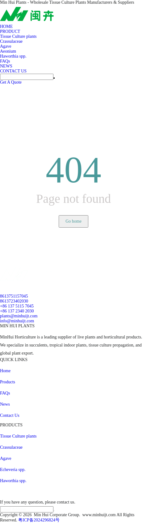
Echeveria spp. (12, 469)
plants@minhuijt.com (18, 316)
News (5, 404)
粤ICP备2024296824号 (39, 520)
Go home (73, 221)
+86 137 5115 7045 (17, 306)
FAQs (5, 61)
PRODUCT (10, 31)
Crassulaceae (11, 41)
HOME (6, 26)
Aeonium (8, 51)
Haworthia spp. (13, 56)
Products (7, 382)
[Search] (26, 77)
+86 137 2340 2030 (17, 311)
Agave (5, 46)
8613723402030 (14, 301)
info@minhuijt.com (17, 321)
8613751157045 (14, 296)
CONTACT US (13, 71)
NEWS (6, 66)
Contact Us (9, 415)
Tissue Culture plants (18, 36)
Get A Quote (11, 82)
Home (5, 370)
